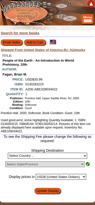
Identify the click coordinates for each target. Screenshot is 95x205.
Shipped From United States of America (43, 50)
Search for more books (20, 33)
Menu (87, 19)
